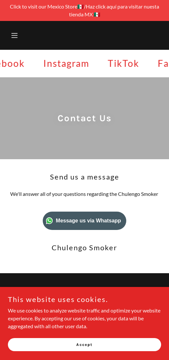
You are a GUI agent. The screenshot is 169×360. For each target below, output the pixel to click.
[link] (68, 63)
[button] (19, 35)
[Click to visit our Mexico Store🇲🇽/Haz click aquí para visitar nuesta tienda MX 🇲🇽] (84, 10)
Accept (84, 344)
